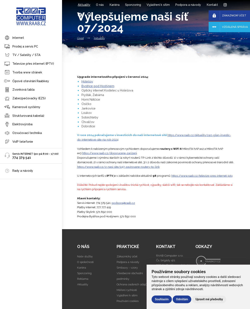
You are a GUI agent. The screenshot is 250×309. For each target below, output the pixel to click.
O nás (100, 4)
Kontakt (212, 4)
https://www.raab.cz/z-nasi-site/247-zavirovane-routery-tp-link (118, 166)
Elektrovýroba (18, 125)
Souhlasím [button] (162, 299)
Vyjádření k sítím (158, 4)
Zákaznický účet (127, 256)
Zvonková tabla (19, 90)
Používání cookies (128, 301)
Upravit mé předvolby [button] (209, 299)
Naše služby (85, 256)
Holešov (87, 81)
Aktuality (84, 4)
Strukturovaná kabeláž (24, 116)
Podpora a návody (188, 4)
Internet (14, 38)
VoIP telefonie (18, 142)
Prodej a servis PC (21, 47)
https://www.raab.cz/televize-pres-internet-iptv (201, 175)
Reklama (82, 278)
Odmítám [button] (182, 299)
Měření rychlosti (127, 290)
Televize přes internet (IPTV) (29, 64)
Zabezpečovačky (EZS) (25, 99)
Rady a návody (22, 170)
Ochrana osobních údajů (132, 284)
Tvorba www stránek (23, 72)
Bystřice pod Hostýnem (97, 86)
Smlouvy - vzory (127, 267)
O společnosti (85, 262)
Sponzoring (133, 4)
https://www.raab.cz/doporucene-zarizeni (109, 153)
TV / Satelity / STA (22, 55)
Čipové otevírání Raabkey (26, 81)
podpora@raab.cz (123, 202)
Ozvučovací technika (23, 133)
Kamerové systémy (22, 107)
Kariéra (115, 4)
